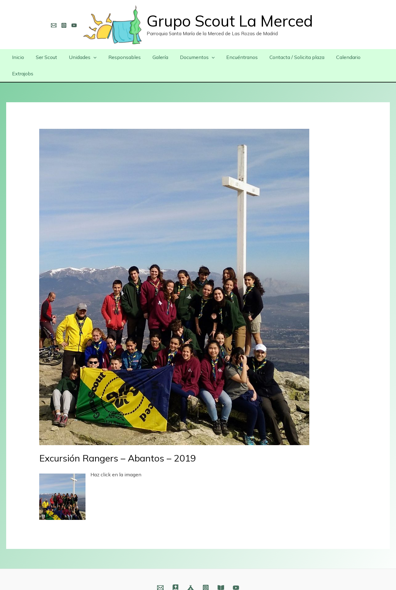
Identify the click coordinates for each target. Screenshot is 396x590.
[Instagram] (64, 25)
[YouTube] (74, 25)
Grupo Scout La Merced (230, 21)
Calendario (337, 57)
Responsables (122, 57)
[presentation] (93, 57)
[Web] (175, 571)
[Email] (53, 25)
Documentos (191, 57)
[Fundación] (221, 571)
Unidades (82, 57)
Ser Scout (48, 57)
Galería (156, 57)
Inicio (21, 57)
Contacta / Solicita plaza (287, 57)
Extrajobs (370, 57)
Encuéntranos (234, 57)
